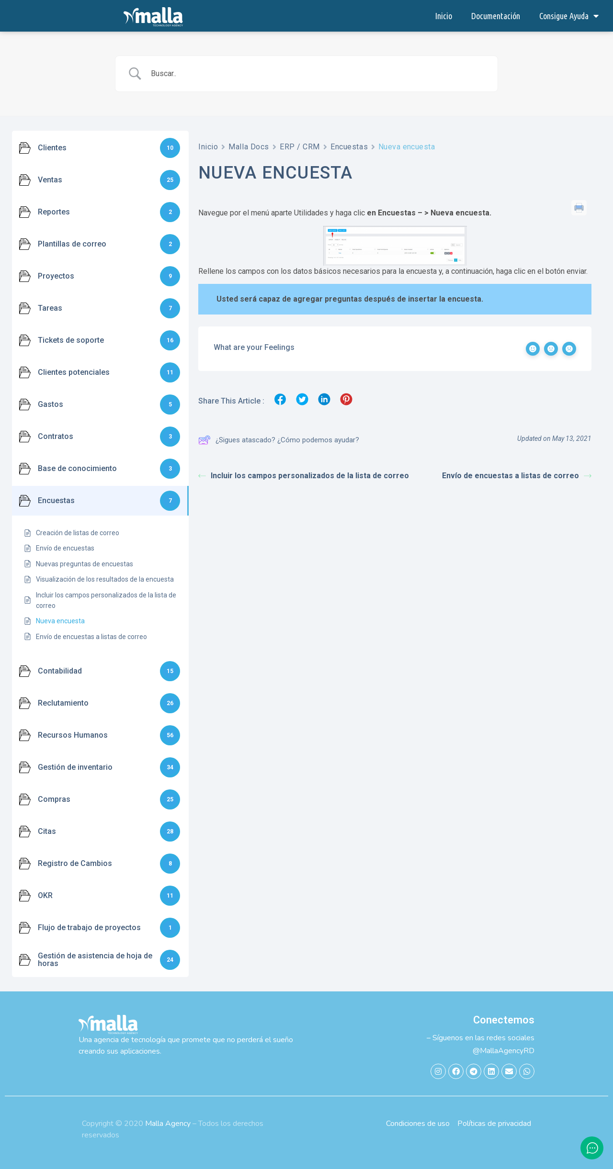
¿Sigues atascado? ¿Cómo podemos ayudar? (278, 440)
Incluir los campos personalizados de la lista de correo (303, 475)
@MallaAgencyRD (503, 1050)
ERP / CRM (300, 146)
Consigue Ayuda (569, 16)
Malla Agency (168, 1123)
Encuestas (349, 146)
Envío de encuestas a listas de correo (516, 475)
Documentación (495, 16)
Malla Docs (248, 146)
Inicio (443, 16)
